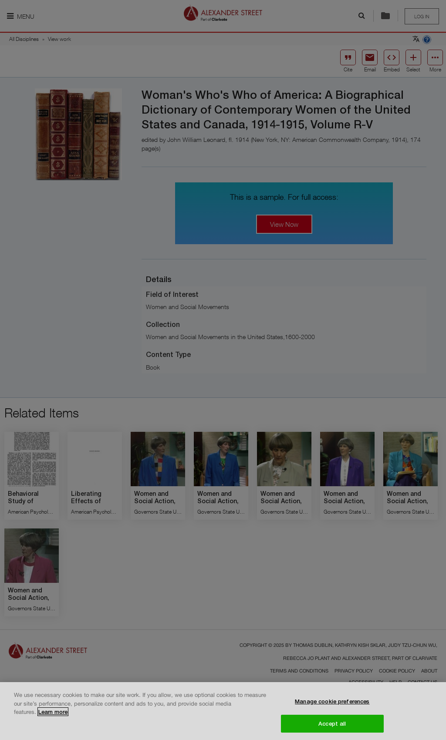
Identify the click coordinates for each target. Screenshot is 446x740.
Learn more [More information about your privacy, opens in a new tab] (53, 715)
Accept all (332, 726)
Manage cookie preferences (332, 704)
